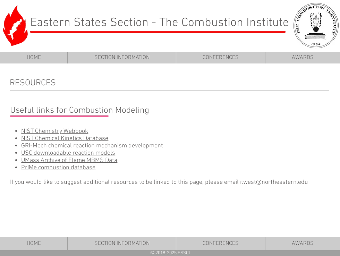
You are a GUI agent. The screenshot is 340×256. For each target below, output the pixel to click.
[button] (121, 57)
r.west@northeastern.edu (274, 182)
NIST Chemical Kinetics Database (64, 138)
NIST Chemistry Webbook (54, 131)
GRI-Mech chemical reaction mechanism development (92, 146)
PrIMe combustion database (58, 167)
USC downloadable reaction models (68, 153)
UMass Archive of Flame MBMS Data (69, 160)
